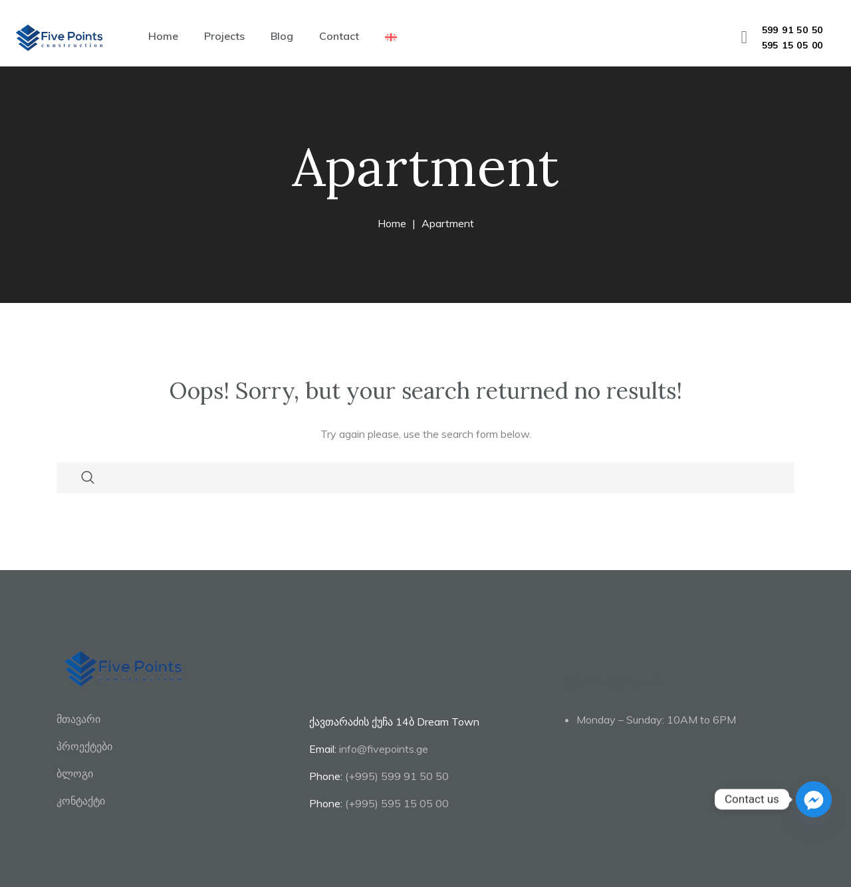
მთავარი (78, 719)
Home (163, 36)
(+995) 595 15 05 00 (397, 803)
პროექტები (84, 746)
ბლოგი (75, 773)
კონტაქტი (81, 800)
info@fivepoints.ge (383, 748)
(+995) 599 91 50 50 (397, 776)
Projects (224, 36)
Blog (282, 36)
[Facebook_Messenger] (814, 799)
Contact (339, 36)
